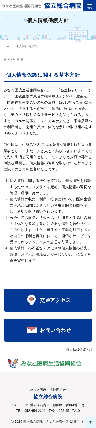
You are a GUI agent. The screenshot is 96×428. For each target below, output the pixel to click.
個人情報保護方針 (79, 350)
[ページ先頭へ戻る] (90, 422)
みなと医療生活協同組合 (64, 421)
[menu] (89, 5)
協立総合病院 (33, 421)
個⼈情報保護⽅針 (27, 46)
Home (8, 46)
